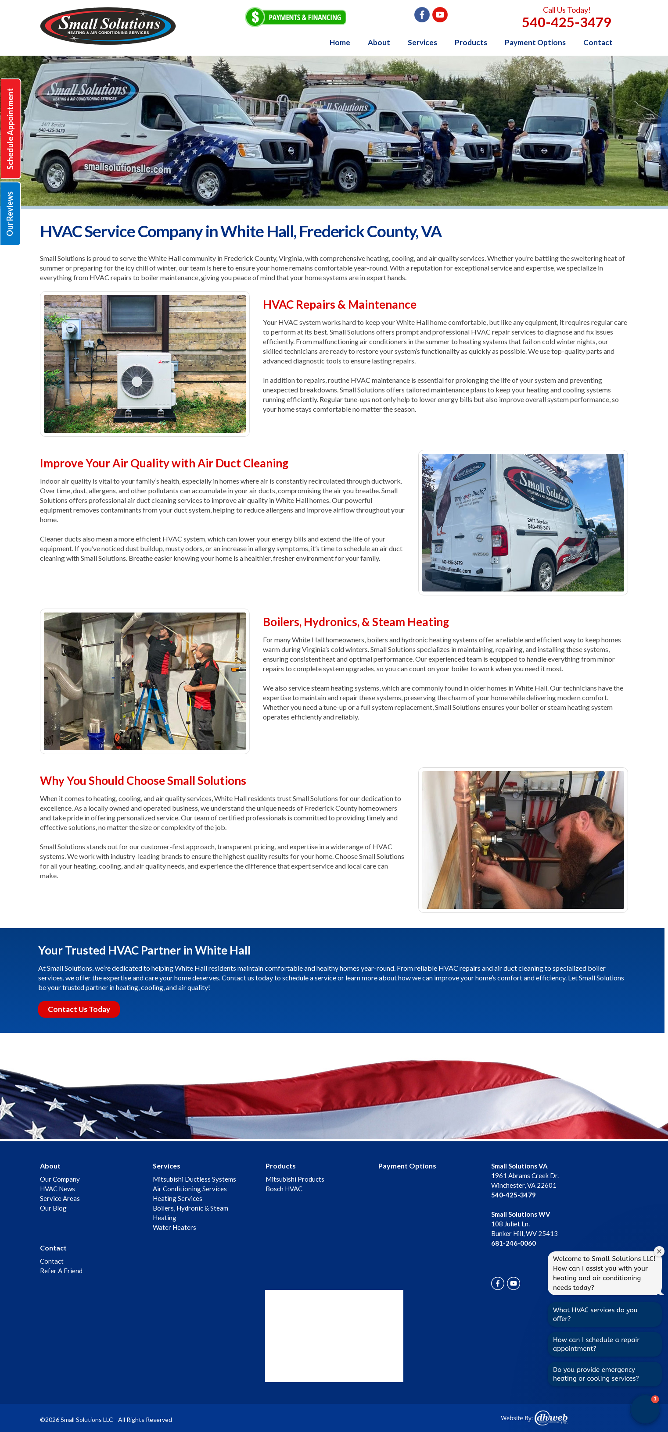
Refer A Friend (61, 1271)
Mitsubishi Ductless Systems (194, 1179)
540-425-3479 (566, 22)
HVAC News (57, 1189)
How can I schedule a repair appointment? (596, 1344)
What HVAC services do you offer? (595, 1314)
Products (471, 42)
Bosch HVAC (284, 1189)
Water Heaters (174, 1227)
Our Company (60, 1179)
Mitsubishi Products (295, 1179)
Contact (598, 42)
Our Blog (53, 1208)
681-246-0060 (513, 1243)
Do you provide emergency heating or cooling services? (596, 1374)
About (379, 42)
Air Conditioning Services (190, 1189)
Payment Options (535, 42)
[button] (645, 1409)
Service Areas (60, 1198)
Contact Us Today (79, 1009)
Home (340, 42)
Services (422, 42)
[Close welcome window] (659, 1251)
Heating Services (177, 1198)
